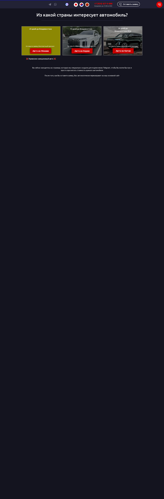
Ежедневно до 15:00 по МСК (103, 6)
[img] (76, 5)
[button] (128, 4)
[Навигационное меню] (159, 5)
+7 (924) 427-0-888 (103, 3)
